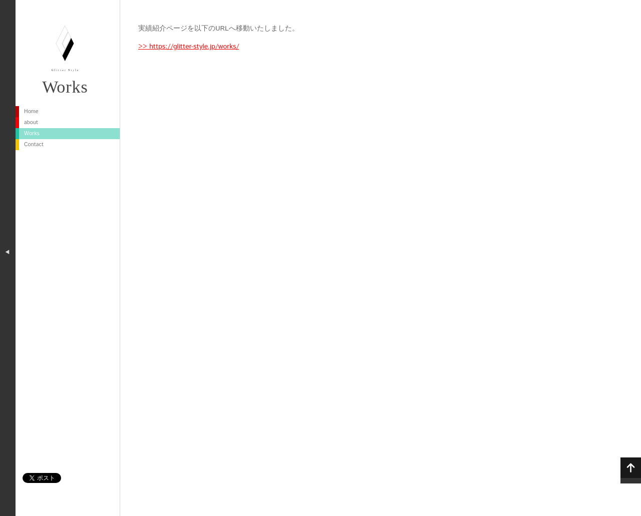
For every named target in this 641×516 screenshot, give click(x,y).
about (31, 123)
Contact (34, 145)
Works (65, 87)
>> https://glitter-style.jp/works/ (188, 47)
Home (31, 112)
